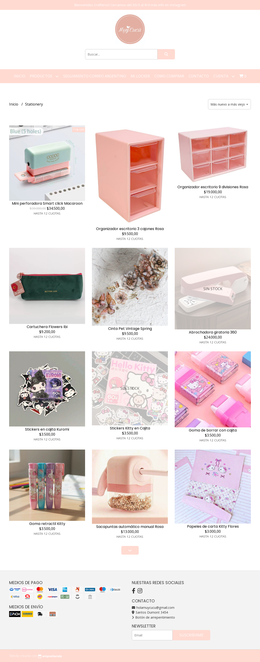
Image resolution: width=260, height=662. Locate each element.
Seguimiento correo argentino (94, 76)
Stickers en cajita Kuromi (47, 429)
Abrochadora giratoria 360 (213, 332)
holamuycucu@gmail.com (153, 607)
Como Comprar (169, 76)
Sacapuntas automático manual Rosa (130, 526)
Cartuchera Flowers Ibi (47, 326)
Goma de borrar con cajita (213, 430)
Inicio (19, 76)
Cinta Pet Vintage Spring (130, 328)
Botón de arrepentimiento (153, 617)
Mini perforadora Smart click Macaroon (47, 203)
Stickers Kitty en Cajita (130, 428)
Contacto (199, 76)
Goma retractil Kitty (47, 523)
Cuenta (224, 76)
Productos (44, 76)
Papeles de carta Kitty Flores (213, 526)
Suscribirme (191, 635)
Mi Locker (140, 76)
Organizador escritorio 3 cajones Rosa (130, 228)
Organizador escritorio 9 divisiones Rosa (212, 187)
